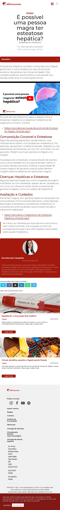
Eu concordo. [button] (18, 505)
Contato (10, 416)
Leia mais (9, 332)
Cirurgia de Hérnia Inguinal (14, 440)
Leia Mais (6, 505)
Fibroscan (11, 425)
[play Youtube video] (30, 98)
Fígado (30, 13)
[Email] (15, 285)
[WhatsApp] (27, 285)
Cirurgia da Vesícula (15, 429)
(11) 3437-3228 (12, 472)
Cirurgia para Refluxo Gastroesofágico (14, 434)
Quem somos (13, 408)
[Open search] (57, 4)
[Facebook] (9, 285)
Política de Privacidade (12, 420)
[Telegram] (34, 285)
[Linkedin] (21, 285)
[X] (3, 285)
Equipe (10, 412)
